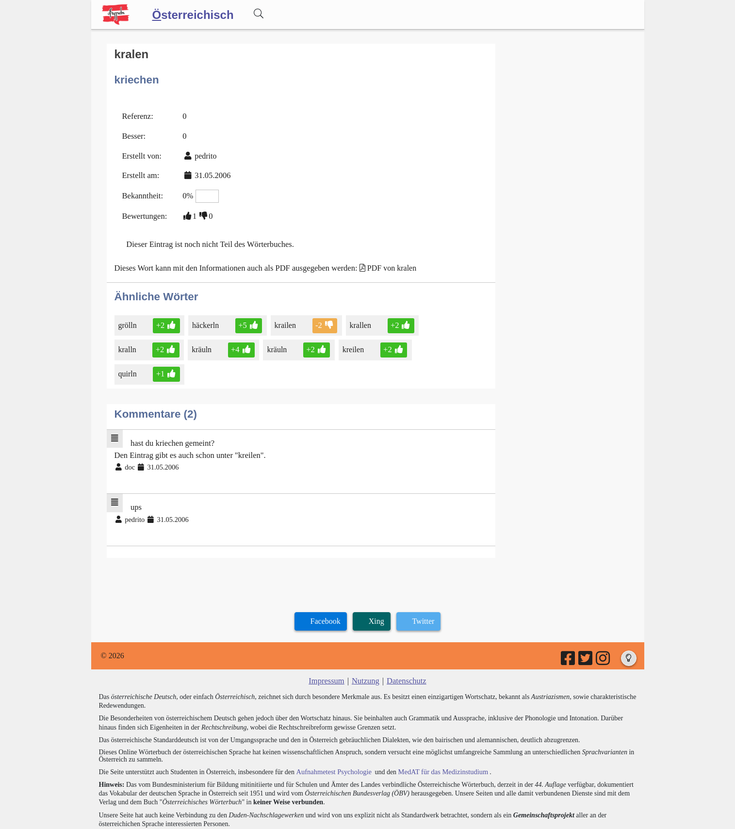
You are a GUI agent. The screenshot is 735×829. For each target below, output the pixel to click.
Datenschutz (405, 647)
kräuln (201, 344)
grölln (128, 320)
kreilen (350, 344)
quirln (425, 344)
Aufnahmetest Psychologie (332, 737)
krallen (357, 320)
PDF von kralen (383, 263)
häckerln (205, 320)
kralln (128, 344)
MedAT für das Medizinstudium (439, 737)
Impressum (327, 647)
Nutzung (365, 647)
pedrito (203, 153)
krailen (283, 320)
